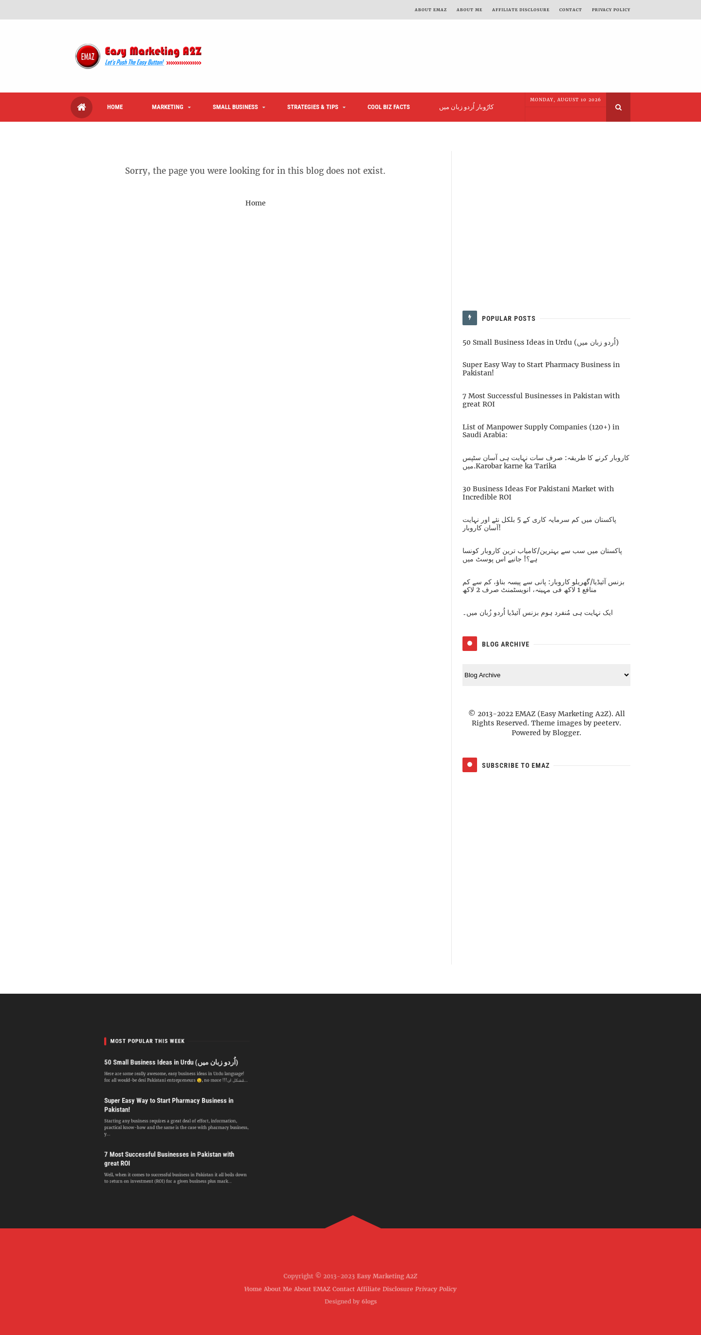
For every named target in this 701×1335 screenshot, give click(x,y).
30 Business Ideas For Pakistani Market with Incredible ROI (538, 492)
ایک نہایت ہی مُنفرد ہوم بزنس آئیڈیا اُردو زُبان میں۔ (537, 612)
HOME (115, 107)
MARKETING (168, 107)
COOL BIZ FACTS (389, 107)
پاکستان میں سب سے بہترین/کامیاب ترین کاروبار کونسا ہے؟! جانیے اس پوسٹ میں (542, 554)
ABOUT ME (469, 9)
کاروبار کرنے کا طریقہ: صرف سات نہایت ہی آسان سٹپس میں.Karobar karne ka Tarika (545, 461)
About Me (278, 1289)
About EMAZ (312, 1289)
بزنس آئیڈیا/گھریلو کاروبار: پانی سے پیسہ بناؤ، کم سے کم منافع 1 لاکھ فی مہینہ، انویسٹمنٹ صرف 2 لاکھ (543, 585)
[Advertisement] (354, 56)
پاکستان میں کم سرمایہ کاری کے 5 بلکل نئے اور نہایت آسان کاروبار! (539, 523)
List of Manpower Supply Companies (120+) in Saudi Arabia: (540, 431)
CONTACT (570, 9)
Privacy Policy (436, 1289)
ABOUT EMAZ (431, 9)
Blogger (566, 732)
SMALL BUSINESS (235, 107)
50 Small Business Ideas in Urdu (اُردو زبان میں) (540, 342)
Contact (343, 1289)
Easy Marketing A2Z (385, 1278)
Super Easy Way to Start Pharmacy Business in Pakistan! (541, 368)
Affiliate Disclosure (521, 9)
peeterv (606, 723)
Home (255, 203)
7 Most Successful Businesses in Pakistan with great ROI (541, 399)
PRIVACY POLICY (611, 9)
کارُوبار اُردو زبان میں (466, 107)
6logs (370, 1300)
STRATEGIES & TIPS (312, 107)
